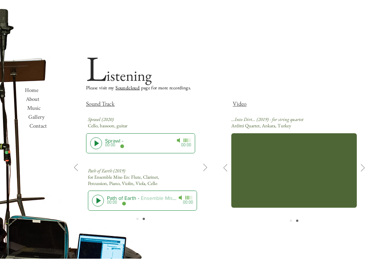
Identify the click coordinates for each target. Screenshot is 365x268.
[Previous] (76, 168)
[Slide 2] (144, 219)
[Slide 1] (137, 219)
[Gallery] (36, 117)
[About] (32, 99)
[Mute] (179, 140)
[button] (38, 126)
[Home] (31, 90)
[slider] (187, 140)
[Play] (96, 143)
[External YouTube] (294, 170)
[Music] (33, 108)
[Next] (205, 168)
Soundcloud (127, 87)
